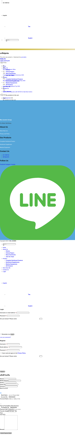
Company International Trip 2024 (11, 86)
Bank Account (4, 388)
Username (3, 344)
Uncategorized (6, 98)
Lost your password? (5, 337)
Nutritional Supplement (6, 144)
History (8, 251)
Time (1, 413)
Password (3, 315)
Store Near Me (6, 267)
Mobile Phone (4, 380)
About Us (5, 249)
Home (4, 247)
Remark (2, 429)
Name (1, 378)
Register (2, 371)
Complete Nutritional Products (14, 260)
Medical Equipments (11, 264)
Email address (4, 347)
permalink (23, 57)
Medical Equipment (5, 147)
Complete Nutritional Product (7, 141)
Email (1, 382)
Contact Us (6, 269)
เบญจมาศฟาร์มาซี (4, 60)
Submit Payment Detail (6, 433)
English (16, 15)
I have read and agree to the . (14, 353)
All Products (9, 266)
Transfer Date (3, 411)
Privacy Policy (21, 353)
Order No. (2, 384)
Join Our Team (10, 256)
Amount (2, 386)
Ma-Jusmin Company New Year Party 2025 (14, 80)
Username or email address (8, 312)
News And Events (11, 254)
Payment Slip (4, 409)
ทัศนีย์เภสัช (3, 59)
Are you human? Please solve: (21, 318)
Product (5, 258)
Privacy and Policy (5, 133)
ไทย (18, 26)
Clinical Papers (10, 253)
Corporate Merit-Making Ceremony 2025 (13, 75)
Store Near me (4, 130)
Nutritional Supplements (12, 262)
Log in (12, 334)
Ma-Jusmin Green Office (9, 69)
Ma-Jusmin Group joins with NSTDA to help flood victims (17, 91)
